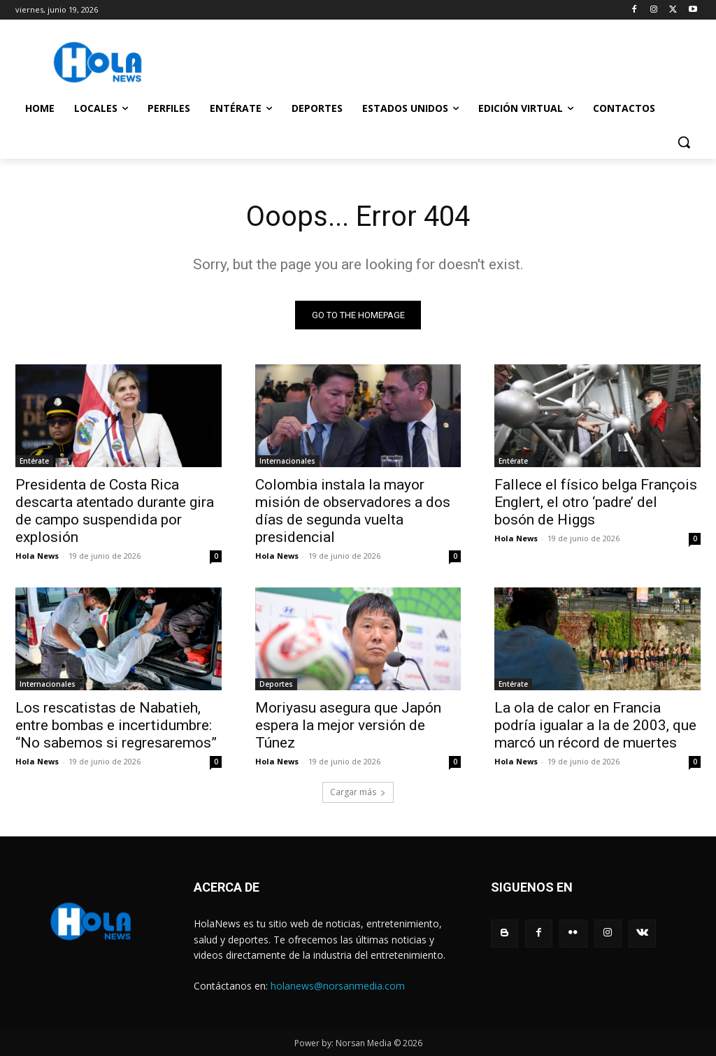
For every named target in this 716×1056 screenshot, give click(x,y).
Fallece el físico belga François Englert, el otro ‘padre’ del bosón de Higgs (595, 502)
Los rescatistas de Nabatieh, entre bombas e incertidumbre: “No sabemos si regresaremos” (116, 726)
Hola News (37, 555)
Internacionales (287, 461)
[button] (684, 142)
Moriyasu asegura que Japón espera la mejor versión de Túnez (348, 726)
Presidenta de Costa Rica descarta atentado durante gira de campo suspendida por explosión (114, 510)
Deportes (276, 685)
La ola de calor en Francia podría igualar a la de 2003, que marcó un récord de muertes (595, 726)
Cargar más (358, 793)
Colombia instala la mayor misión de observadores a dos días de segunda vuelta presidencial (352, 510)
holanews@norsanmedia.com (338, 985)
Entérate (34, 461)
